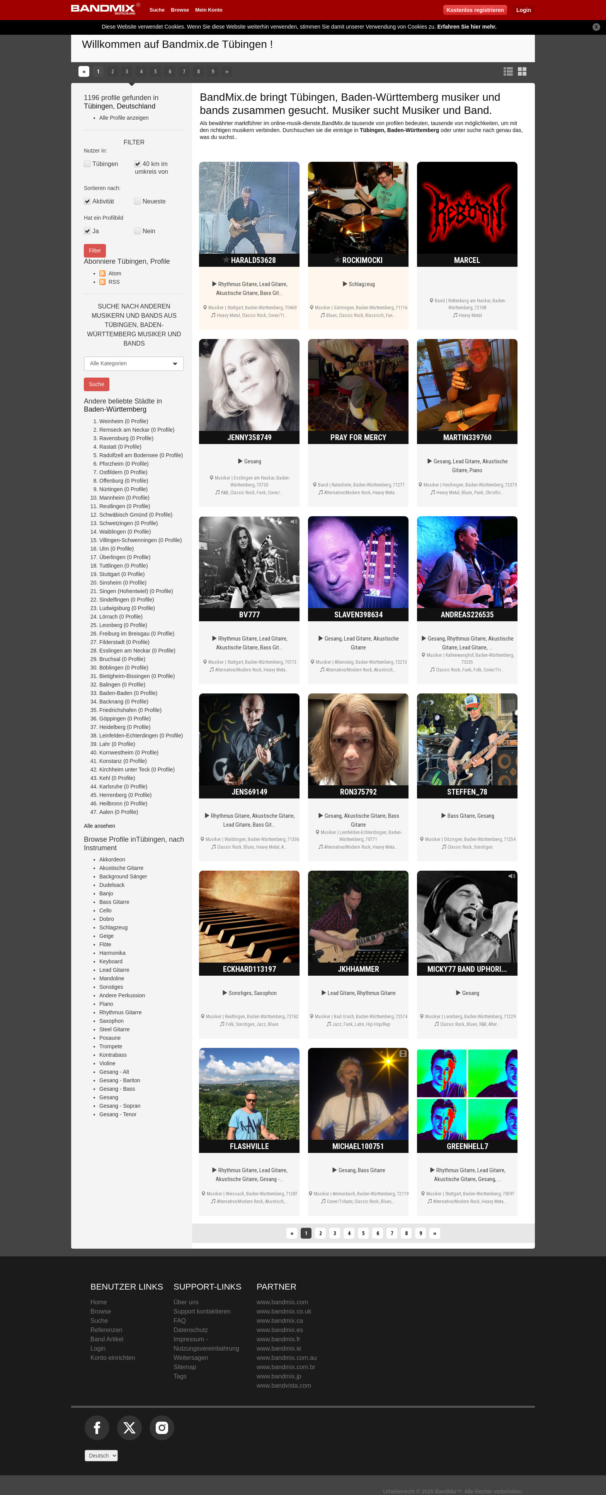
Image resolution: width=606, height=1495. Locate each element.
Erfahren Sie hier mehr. (467, 27)
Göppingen (112, 718)
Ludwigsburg (114, 608)
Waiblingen (112, 532)
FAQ (180, 1320)
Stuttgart (109, 574)
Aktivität (103, 201)
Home (98, 1302)
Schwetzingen (116, 523)
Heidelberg (112, 727)
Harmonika (112, 953)
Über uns (186, 1302)
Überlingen (112, 557)
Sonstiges (111, 987)
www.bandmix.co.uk (284, 1311)
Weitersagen (191, 1357)
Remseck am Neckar (124, 430)
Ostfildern (111, 472)
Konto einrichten (112, 1357)
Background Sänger (123, 876)
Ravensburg (114, 438)
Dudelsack (111, 885)
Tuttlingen (111, 566)
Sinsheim (110, 583)
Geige (106, 936)
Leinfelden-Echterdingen (128, 735)
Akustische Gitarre (121, 868)
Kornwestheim (116, 752)
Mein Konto (209, 10)
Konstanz (110, 761)
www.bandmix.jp (279, 1376)
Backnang (111, 701)
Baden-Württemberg (115, 409)
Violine (107, 1063)
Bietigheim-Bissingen (124, 676)
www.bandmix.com (282, 1302)
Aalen (106, 812)
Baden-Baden (116, 693)
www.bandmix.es (280, 1330)
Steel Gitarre (114, 1029)
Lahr (104, 744)
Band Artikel (106, 1339)
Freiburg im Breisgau (124, 634)
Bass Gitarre (114, 902)
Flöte (105, 944)
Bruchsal (109, 659)
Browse (180, 10)
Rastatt (107, 447)
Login (523, 10)
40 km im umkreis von (151, 168)
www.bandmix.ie (279, 1348)
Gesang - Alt (114, 1072)
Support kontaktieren (202, 1311)
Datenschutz (191, 1330)
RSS (114, 282)
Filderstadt (111, 642)
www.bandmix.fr (278, 1339)
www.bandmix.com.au (287, 1357)
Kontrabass (113, 1055)
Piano (106, 1004)
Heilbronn (111, 803)
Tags (180, 1376)
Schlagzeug (113, 927)
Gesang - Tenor (117, 1114)
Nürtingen (111, 489)
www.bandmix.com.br (286, 1367)
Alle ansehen (99, 826)
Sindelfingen (114, 600)
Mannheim (111, 498)
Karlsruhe (111, 786)
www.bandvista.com (284, 1385)
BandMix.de (228, 97)
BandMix (432, 1319)
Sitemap (185, 1367)
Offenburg (111, 481)
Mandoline (111, 978)
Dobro (106, 919)
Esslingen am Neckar (124, 650)
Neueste (154, 201)
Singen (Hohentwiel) (123, 591)
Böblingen (111, 667)
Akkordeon (112, 859)
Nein (149, 231)
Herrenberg (113, 795)
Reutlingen (112, 506)
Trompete (110, 1046)
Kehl (104, 778)
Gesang (108, 1097)
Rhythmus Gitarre (120, 1012)
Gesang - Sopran (120, 1106)
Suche (157, 10)
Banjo (106, 893)
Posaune (110, 1038)
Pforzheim (111, 464)
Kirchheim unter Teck (124, 769)
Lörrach (108, 617)
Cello (105, 910)
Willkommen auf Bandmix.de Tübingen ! (177, 44)
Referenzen (106, 1330)
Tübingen (98, 106)
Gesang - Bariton (119, 1080)
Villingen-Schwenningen (128, 540)
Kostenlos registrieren (475, 10)
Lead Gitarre (114, 970)
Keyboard (111, 961)
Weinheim (111, 421)
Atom (115, 273)
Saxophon (111, 1021)
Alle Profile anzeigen (124, 118)
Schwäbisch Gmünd (123, 515)
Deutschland (136, 106)
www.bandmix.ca (280, 1320)
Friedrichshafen (118, 710)
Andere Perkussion (122, 995)
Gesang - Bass (117, 1089)
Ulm (104, 549)
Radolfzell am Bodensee (128, 455)
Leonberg (110, 625)
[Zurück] (83, 71)
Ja (95, 231)
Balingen (110, 684)
